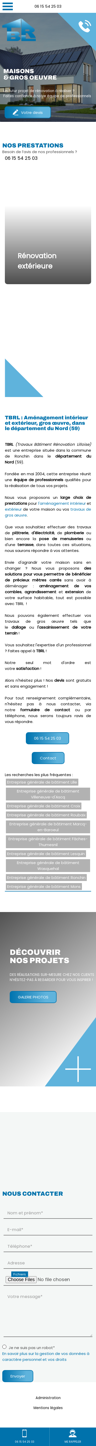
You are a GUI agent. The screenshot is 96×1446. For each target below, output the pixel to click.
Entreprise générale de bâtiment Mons (44, 886)
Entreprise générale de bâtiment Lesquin (46, 853)
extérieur (13, 509)
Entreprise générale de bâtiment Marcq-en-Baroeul (48, 827)
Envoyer (17, 1376)
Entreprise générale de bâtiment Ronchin (46, 877)
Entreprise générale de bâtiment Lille (42, 782)
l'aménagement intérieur (62, 503)
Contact (48, 758)
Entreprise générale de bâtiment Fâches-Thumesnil (48, 841)
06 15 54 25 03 (48, 6)
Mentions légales (48, 1407)
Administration (48, 1397)
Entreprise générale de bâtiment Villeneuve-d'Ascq (48, 794)
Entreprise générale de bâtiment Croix (43, 806)
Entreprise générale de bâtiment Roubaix (46, 815)
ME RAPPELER (73, 1437)
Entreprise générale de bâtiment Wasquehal (48, 865)
